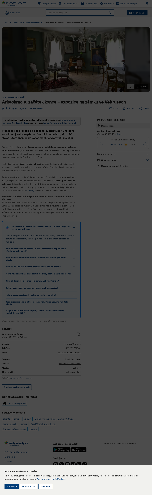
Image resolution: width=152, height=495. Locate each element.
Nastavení (45, 486)
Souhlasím (12, 486)
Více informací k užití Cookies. (51, 479)
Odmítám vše (28, 486)
